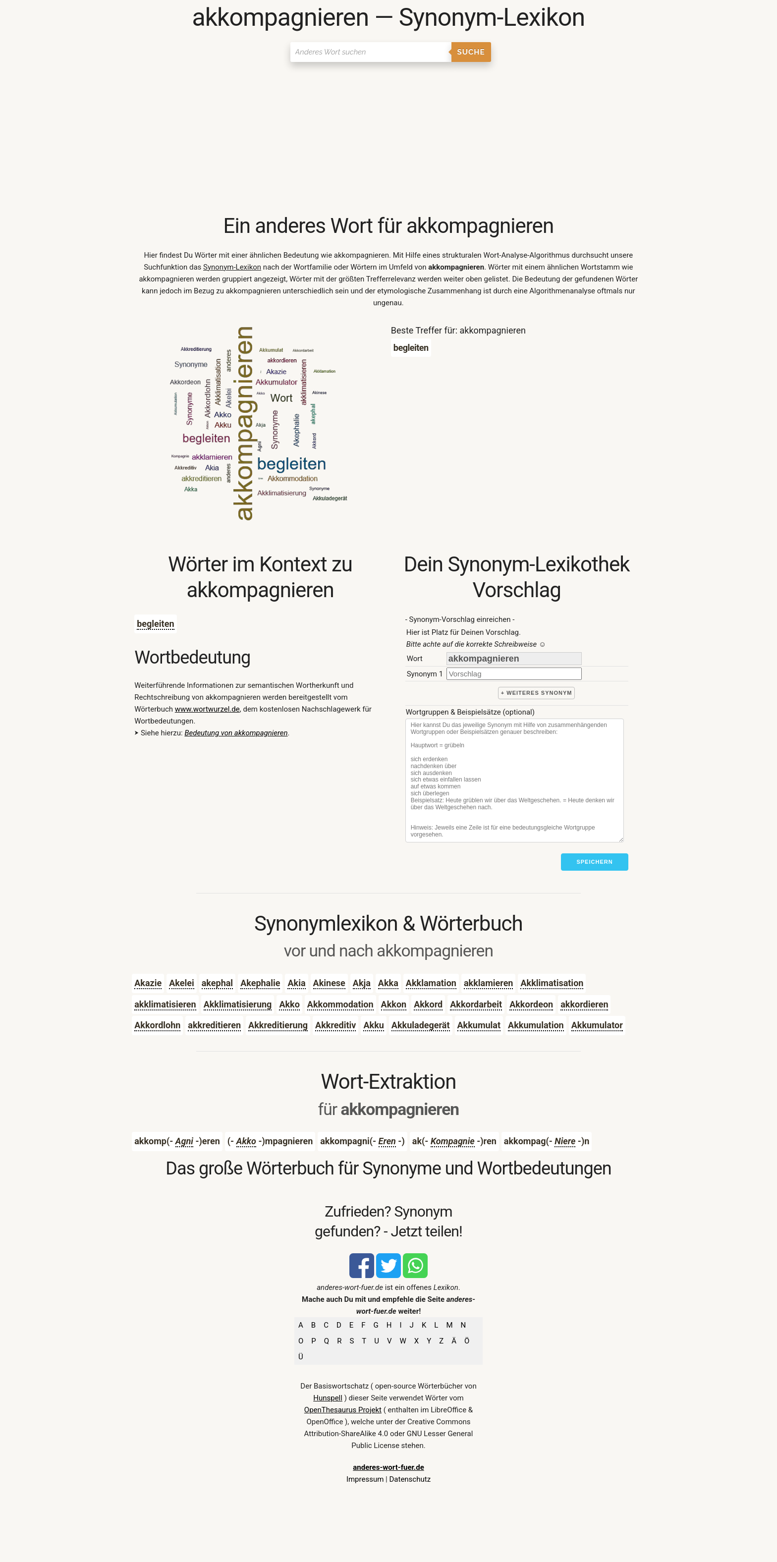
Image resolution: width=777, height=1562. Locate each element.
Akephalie (260, 983)
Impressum (365, 1479)
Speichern (594, 862)
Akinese (329, 983)
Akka (388, 983)
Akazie (148, 983)
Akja (362, 983)
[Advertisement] (388, 138)
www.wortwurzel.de (207, 709)
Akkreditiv (335, 1025)
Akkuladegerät (420, 1025)
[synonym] (514, 674)
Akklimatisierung (238, 1004)
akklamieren (488, 983)
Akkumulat (479, 1025)
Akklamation (431, 983)
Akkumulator (597, 1025)
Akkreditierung (278, 1025)
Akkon (394, 1004)
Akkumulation (536, 1025)
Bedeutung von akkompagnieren (235, 732)
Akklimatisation (551, 983)
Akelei (181, 983)
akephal (217, 983)
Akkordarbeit (476, 1004)
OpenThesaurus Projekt (343, 1409)
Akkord (428, 1004)
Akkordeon (531, 1004)
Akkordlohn (157, 1025)
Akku (373, 1025)
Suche (471, 52)
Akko (289, 1004)
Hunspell (327, 1398)
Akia (296, 983)
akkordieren (584, 1004)
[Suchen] (370, 52)
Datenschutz (410, 1479)
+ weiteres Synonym (536, 693)
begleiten (155, 623)
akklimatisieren (165, 1004)
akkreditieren (214, 1025)
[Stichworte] (514, 780)
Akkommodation (340, 1004)
